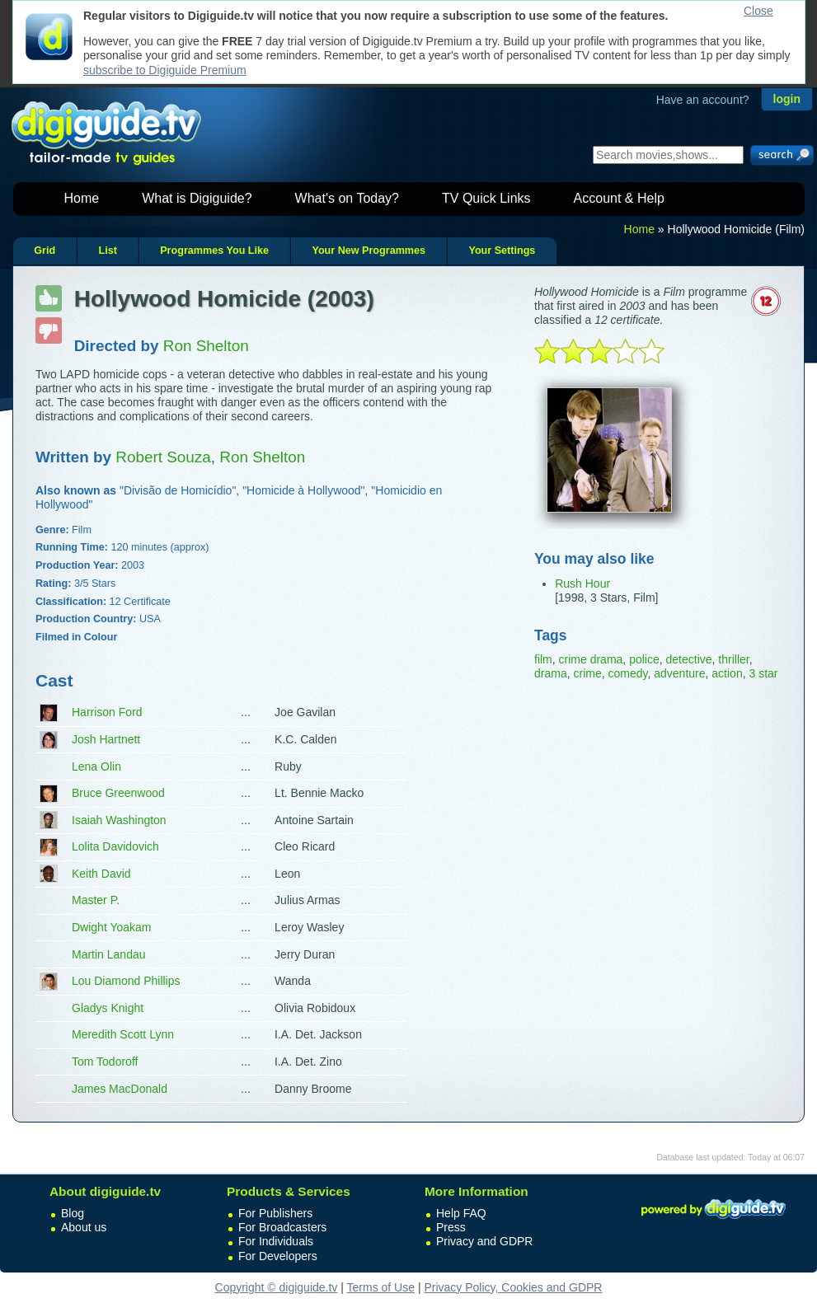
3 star (763, 673)
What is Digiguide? (196, 198)
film (543, 659)
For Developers (277, 1256)
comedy (627, 673)
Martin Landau (109, 954)
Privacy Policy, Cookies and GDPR (513, 1287)
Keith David (101, 873)
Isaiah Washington (119, 820)
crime (587, 673)
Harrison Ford (107, 712)
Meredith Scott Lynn (123, 1034)
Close (758, 10)
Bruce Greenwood (118, 792)
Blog (72, 1213)
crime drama (591, 659)
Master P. (96, 900)
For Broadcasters (282, 1227)
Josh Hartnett (106, 739)
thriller (733, 659)
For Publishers (275, 1213)
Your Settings (501, 250)
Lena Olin (96, 766)
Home (82, 198)
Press (451, 1227)
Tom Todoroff (105, 1061)
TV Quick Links (486, 198)
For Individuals (275, 1241)
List (107, 250)
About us (83, 1227)
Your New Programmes (368, 250)
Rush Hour (582, 583)
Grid (44, 250)
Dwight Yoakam (112, 927)
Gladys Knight (107, 1008)
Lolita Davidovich (115, 846)
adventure (679, 673)
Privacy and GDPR (484, 1241)
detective (689, 659)
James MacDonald (119, 1088)
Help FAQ (461, 1213)
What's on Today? (347, 198)
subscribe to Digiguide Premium (165, 70)
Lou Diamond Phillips (126, 980)
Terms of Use (381, 1287)
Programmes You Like (214, 250)
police (644, 659)
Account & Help (619, 198)
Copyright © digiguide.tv (276, 1287)
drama (550, 673)
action (726, 673)
